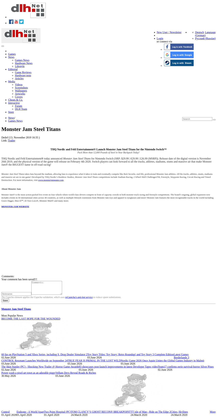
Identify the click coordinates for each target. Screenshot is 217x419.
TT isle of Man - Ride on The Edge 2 (151, 414)
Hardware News (24, 63)
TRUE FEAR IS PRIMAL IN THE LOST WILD (94, 363)
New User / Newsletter (169, 32)
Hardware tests (23, 75)
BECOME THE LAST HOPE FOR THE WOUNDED (30, 321)
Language (210, 32)
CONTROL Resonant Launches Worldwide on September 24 (34, 363)
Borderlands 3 (181, 360)
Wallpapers (21, 90)
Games (12, 54)
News (11, 57)
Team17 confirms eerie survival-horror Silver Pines (186, 369)
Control (5, 414)
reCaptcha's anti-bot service (79, 299)
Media (11, 81)
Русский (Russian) (205, 38)
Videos (18, 84)
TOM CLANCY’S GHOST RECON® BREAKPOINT (101, 414)
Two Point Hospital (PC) (57, 414)
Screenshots (21, 87)
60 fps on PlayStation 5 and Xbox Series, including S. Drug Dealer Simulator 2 (44, 357)
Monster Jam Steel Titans (16, 311)
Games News (22, 60)
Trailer (11, 140)
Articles (19, 78)
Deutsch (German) (200, 34)
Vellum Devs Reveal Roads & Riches (75, 375)
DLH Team (21, 109)
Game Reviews (23, 72)
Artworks (20, 93)
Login (160, 38)
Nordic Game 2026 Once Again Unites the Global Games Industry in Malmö (162, 363)
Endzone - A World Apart (30, 414)
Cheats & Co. (15, 99)
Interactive (14, 102)
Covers (19, 96)
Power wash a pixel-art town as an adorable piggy (28, 375)
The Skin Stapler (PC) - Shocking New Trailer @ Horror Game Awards (40, 369)
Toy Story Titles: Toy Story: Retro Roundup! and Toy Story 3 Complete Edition (130, 357)
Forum (18, 105)
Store (11, 112)
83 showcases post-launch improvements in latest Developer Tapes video (118, 369)
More (213, 414)
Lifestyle (20, 66)
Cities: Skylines (179, 414)
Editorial (13, 69)
